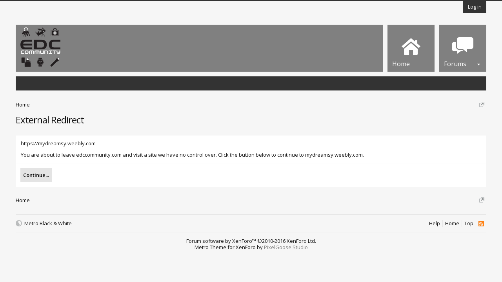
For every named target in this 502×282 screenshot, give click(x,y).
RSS (481, 223)
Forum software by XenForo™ (251, 240)
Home (452, 223)
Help (434, 223)
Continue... (36, 175)
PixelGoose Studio (286, 247)
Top (468, 223)
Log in (475, 6)
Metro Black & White (48, 223)
